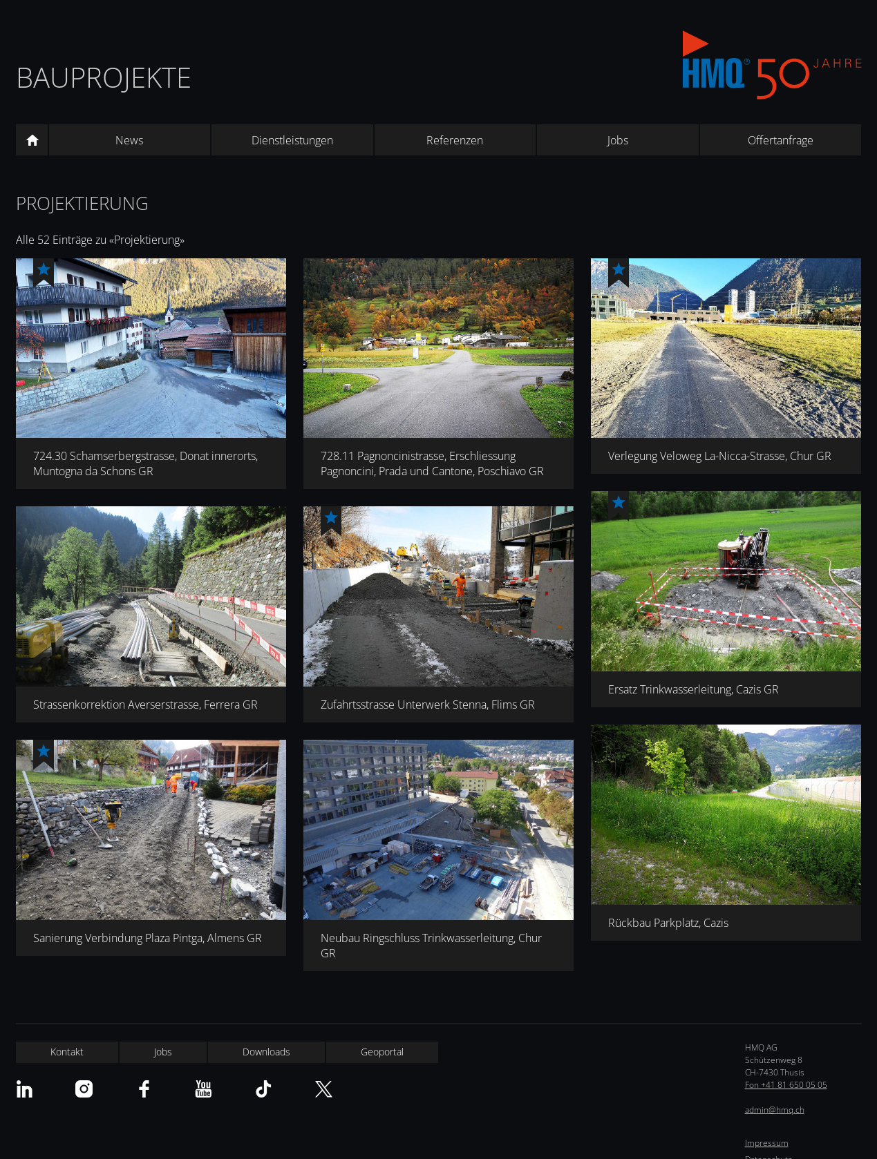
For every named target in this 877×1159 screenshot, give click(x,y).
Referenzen (454, 140)
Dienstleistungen (292, 140)
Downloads (266, 1051)
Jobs (617, 140)
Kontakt (67, 1051)
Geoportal (382, 1051)
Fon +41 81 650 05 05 (786, 1085)
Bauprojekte (103, 77)
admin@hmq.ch (774, 1109)
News (129, 140)
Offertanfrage (780, 140)
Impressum (767, 1143)
